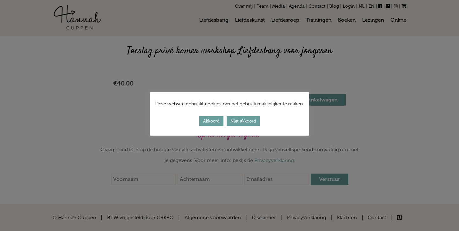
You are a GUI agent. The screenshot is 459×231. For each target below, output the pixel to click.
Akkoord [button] (211, 121)
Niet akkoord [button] (243, 121)
